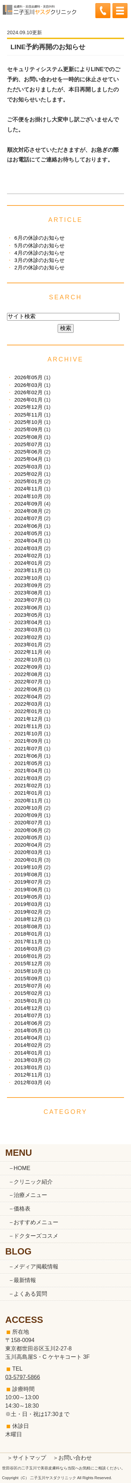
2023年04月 (28, 622)
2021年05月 (28, 763)
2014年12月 (28, 1008)
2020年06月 (28, 830)
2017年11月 (28, 941)
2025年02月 (28, 474)
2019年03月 (28, 904)
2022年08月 (28, 674)
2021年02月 (28, 785)
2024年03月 (28, 548)
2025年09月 (28, 429)
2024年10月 (28, 496)
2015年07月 (28, 986)
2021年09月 (28, 741)
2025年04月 (28, 459)
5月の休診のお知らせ (39, 245)
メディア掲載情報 (36, 1266)
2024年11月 (28, 489)
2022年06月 (28, 689)
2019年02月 (28, 912)
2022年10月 (28, 659)
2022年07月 (28, 681)
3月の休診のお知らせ (39, 260)
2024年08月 (28, 511)
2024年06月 (28, 526)
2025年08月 (28, 437)
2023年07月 (28, 600)
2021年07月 (28, 748)
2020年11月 (28, 800)
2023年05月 (28, 615)
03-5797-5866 (22, 1377)
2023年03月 (28, 629)
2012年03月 (28, 1082)
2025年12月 (28, 407)
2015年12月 (28, 963)
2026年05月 (28, 377)
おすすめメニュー (36, 1222)
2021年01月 (28, 793)
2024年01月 (28, 563)
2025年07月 (28, 444)
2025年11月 (28, 415)
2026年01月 (28, 400)
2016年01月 (28, 956)
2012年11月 (28, 1075)
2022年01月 (28, 711)
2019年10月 (28, 867)
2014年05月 (28, 1030)
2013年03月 (28, 1060)
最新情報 (25, 1280)
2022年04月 (28, 696)
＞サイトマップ (26, 1458)
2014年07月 (28, 1015)
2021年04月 (28, 770)
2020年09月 (28, 815)
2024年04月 (28, 541)
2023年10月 (28, 578)
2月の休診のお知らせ (39, 267)
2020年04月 (28, 845)
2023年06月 (28, 608)
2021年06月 (28, 756)
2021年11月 (28, 726)
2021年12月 (28, 719)
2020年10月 (28, 808)
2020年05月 (28, 837)
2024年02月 (28, 556)
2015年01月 (28, 1001)
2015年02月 (28, 993)
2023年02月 (28, 637)
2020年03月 (28, 852)
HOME (22, 1168)
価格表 (22, 1209)
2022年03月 (28, 704)
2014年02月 (28, 1045)
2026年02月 (28, 392)
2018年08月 (28, 926)
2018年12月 (28, 919)
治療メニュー (30, 1195)
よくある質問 (30, 1294)
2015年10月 (28, 971)
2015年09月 (28, 978)
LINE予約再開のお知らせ (47, 47)
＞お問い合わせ (72, 1458)
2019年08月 (28, 874)
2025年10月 (28, 422)
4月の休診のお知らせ (39, 253)
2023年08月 (28, 593)
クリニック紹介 (33, 1182)
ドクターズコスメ (36, 1236)
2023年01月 (28, 644)
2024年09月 (28, 504)
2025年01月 (28, 481)
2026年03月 (28, 385)
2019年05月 (28, 897)
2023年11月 (28, 570)
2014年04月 (28, 1038)
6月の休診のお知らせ (39, 238)
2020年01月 (28, 860)
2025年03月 (28, 467)
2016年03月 (28, 949)
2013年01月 (28, 1067)
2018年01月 (28, 934)
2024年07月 (28, 518)
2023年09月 (28, 585)
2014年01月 (28, 1053)
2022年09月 (28, 667)
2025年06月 (28, 452)
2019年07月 (28, 882)
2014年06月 (28, 1023)
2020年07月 (28, 822)
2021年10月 (28, 733)
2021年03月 (28, 778)
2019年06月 (28, 889)
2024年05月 (28, 533)
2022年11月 (28, 652)
